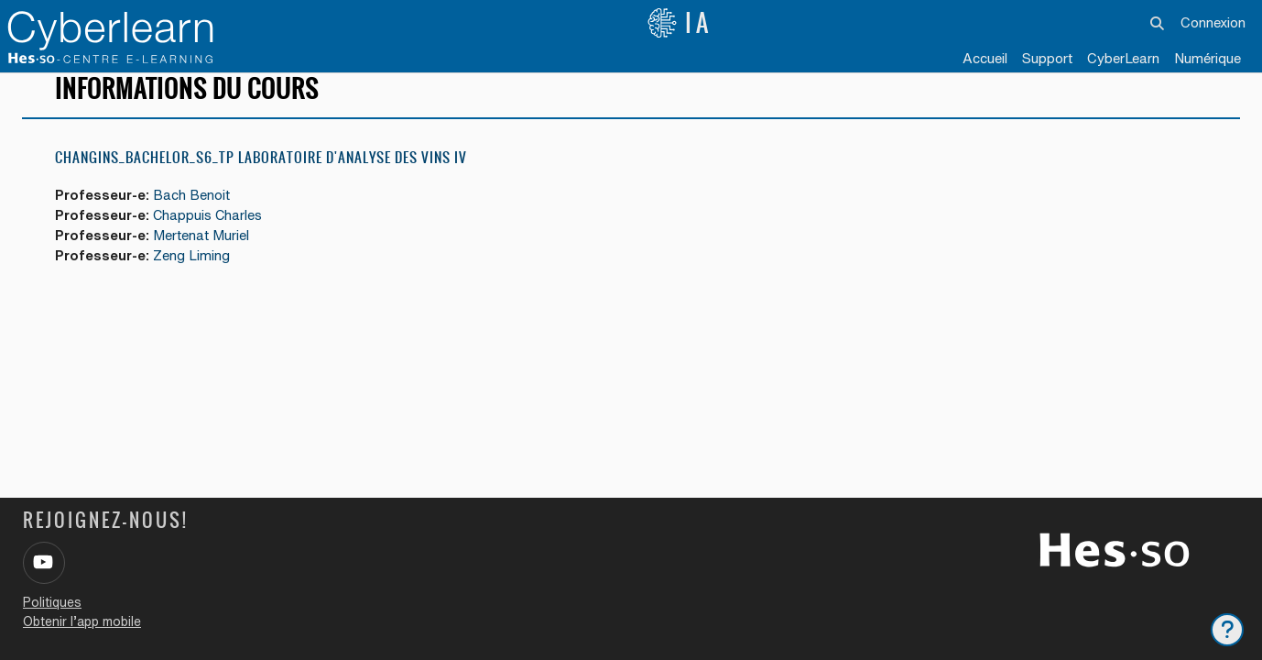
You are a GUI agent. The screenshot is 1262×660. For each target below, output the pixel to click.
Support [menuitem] (1047, 58)
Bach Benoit (194, 211)
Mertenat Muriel (204, 252)
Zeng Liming (194, 273)
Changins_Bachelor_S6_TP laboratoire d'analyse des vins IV (261, 173)
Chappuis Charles (211, 231)
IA (680, 23)
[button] (1157, 23)
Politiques (52, 602)
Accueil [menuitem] (985, 58)
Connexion (1213, 22)
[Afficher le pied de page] (1227, 629)
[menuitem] (1123, 59)
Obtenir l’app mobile (82, 621)
